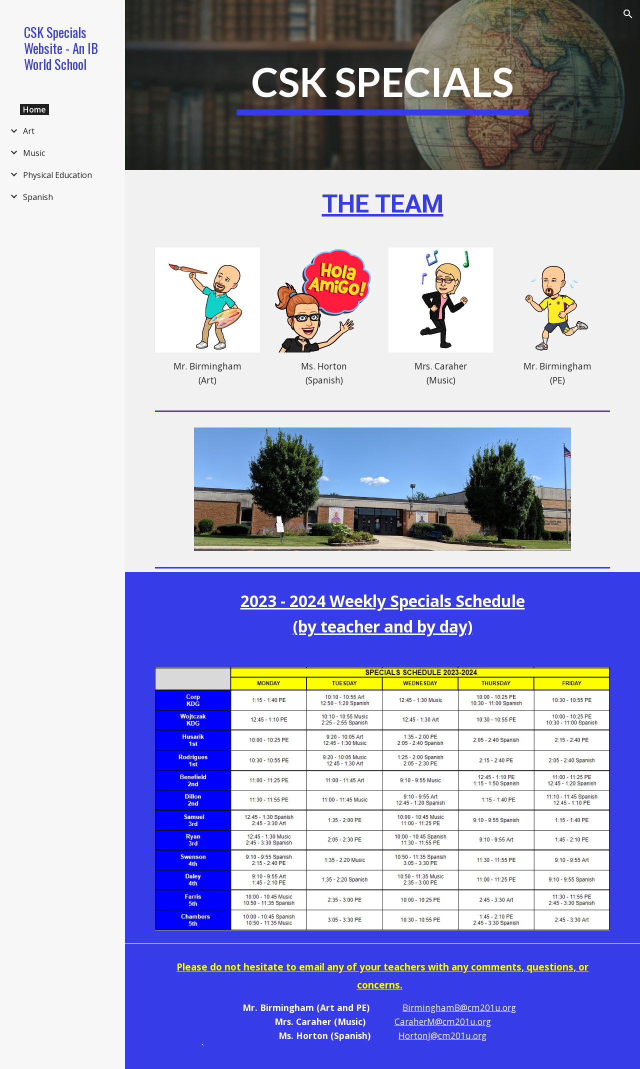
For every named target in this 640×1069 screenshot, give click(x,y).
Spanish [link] (38, 197)
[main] (382, 85)
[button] (628, 14)
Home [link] (34, 109)
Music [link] (34, 153)
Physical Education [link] (57, 175)
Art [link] (28, 131)
